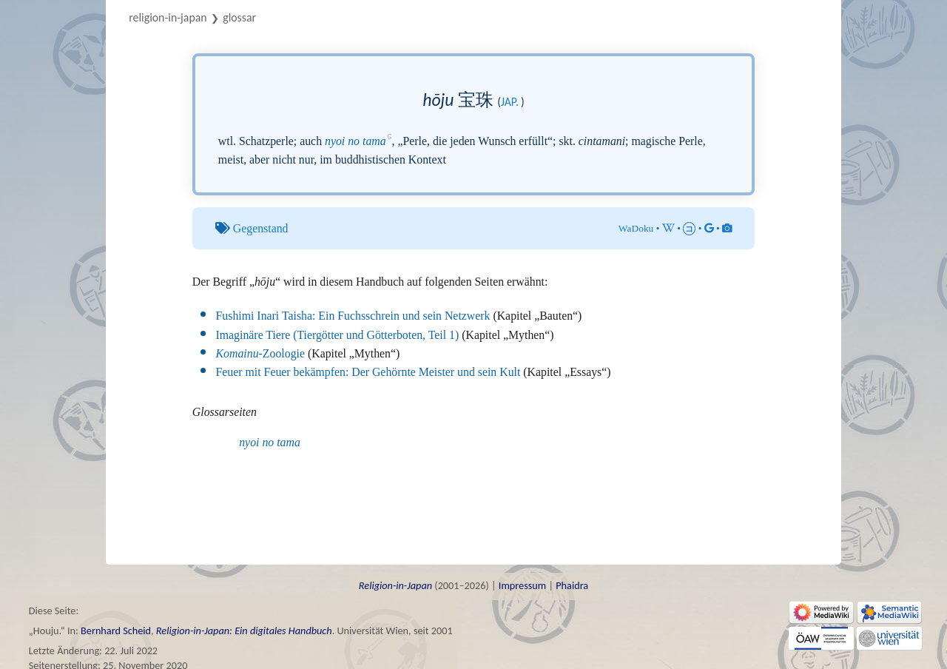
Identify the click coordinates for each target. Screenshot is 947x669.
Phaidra (572, 585)
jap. (510, 102)
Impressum (522, 585)
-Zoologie (260, 353)
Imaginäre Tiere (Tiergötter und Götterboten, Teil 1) (337, 335)
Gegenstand (261, 228)
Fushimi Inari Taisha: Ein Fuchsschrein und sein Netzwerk (353, 315)
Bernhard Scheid (116, 630)
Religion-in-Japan (167, 17)
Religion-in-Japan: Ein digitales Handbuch (244, 630)
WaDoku (636, 228)
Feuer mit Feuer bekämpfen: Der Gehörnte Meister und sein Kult (368, 372)
